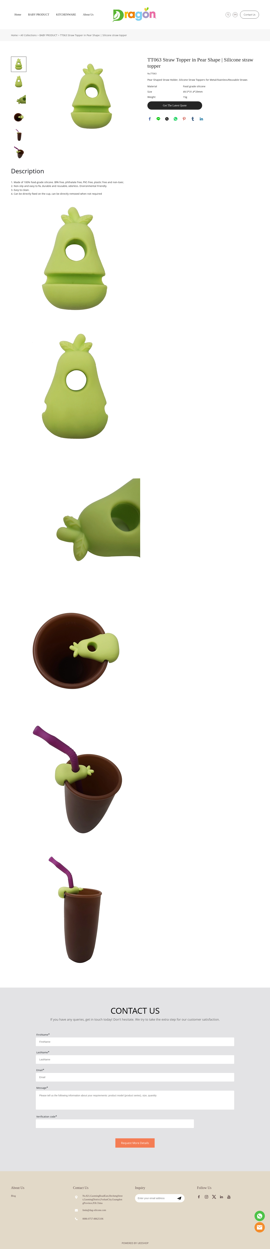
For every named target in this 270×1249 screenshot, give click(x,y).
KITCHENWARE (66, 14)
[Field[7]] (135, 1041)
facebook (150, 119)
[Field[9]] (135, 1077)
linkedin (201, 119)
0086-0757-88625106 (92, 1219)
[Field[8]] (135, 1059)
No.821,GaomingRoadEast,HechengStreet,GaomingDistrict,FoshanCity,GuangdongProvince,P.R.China (102, 1199)
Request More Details (135, 1143)
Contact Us (249, 14)
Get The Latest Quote (175, 105)
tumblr (193, 119)
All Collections (28, 35)
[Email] (154, 1198)
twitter (167, 119)
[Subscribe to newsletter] (179, 1198)
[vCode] (115, 1123)
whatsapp (175, 119)
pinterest (184, 119)
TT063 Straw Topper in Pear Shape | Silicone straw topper (93, 35)
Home (17, 14)
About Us (88, 14)
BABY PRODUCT (38, 14)
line (158, 119)
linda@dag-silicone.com (94, 1210)
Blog (13, 1196)
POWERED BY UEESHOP (135, 1243)
